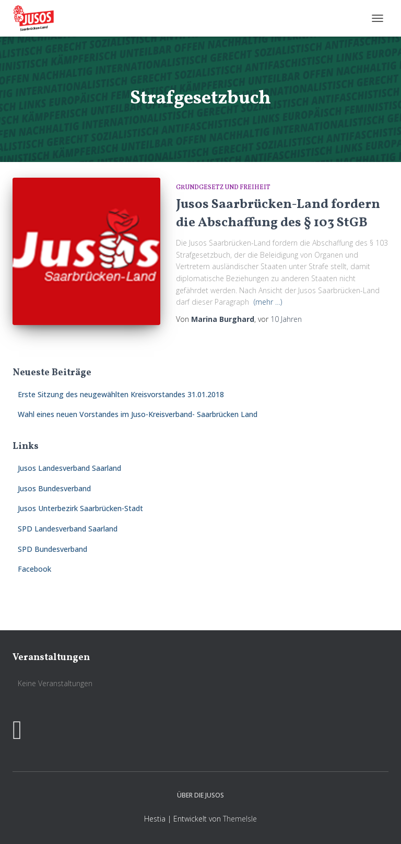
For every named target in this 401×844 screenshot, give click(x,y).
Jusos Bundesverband (54, 488)
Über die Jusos (200, 795)
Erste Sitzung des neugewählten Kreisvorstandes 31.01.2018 (121, 394)
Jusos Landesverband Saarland (69, 468)
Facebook (34, 569)
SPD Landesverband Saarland (67, 529)
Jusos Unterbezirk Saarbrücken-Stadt (80, 508)
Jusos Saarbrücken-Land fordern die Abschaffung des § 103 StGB (278, 213)
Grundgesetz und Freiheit (223, 187)
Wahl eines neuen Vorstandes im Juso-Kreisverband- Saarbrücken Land (137, 414)
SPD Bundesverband (52, 549)
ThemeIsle (240, 819)
